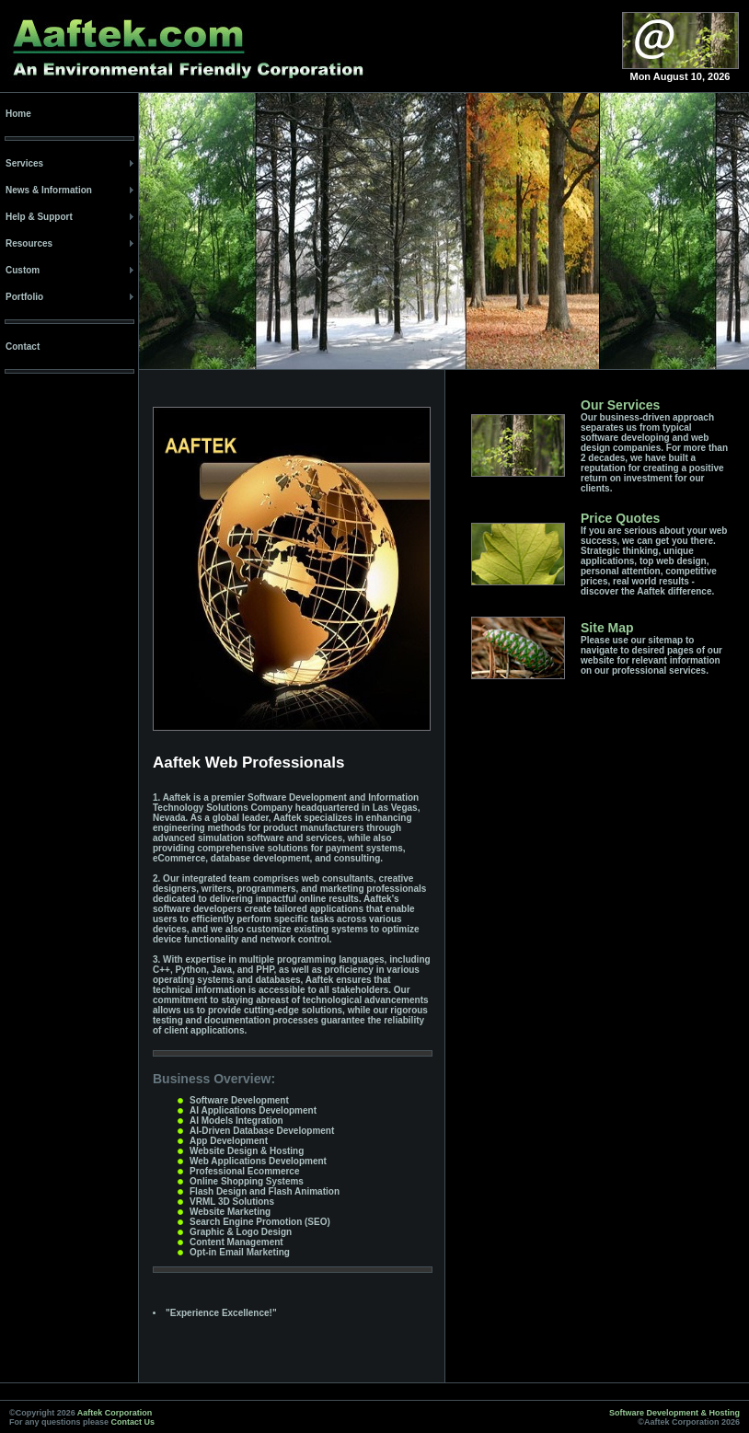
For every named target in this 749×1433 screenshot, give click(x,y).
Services (24, 163)
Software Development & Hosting (674, 1412)
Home (18, 114)
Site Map (607, 627)
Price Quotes (620, 518)
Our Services (620, 405)
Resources (29, 243)
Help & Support (39, 217)
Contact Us (133, 1422)
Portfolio (24, 297)
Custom (23, 270)
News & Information (49, 190)
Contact (23, 346)
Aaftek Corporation (115, 1412)
